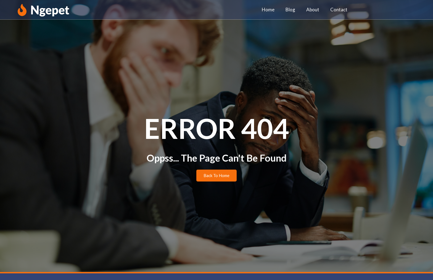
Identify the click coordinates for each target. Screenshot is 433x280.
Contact (338, 9)
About (312, 9)
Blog (290, 9)
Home (268, 9)
